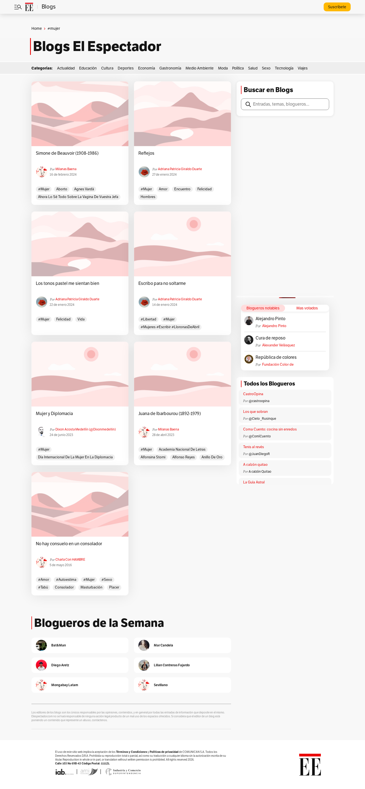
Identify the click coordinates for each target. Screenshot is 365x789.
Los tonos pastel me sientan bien (67, 283)
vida (81, 319)
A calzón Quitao (260, 472)
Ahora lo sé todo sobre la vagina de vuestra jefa (78, 197)
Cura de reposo (270, 338)
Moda (223, 68)
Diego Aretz (60, 665)
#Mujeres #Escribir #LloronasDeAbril (170, 327)
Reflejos (146, 153)
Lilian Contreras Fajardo (172, 665)
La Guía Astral (254, 482)
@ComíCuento (260, 436)
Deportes (126, 68)
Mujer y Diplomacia (54, 413)
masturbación (91, 587)
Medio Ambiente (200, 68)
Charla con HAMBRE (70, 559)
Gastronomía (170, 68)
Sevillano (161, 685)
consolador (64, 587)
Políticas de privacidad (164, 752)
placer (114, 587)
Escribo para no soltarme (162, 283)
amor (163, 189)
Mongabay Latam (64, 685)
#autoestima (66, 579)
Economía (146, 68)
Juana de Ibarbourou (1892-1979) (169, 413)
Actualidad (66, 68)
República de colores (276, 357)
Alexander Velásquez (278, 345)
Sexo (266, 68)
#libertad (148, 319)
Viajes (303, 68)
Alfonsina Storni (153, 457)
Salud (252, 68)
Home (36, 28)
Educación (88, 68)
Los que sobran (255, 412)
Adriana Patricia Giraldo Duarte (180, 169)
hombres (148, 197)
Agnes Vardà (84, 189)
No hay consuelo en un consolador (69, 544)
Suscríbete (337, 7)
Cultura (107, 68)
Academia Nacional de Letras (182, 449)
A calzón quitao (255, 464)
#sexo (106, 579)
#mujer (43, 189)
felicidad (204, 189)
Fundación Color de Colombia (278, 364)
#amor (43, 579)
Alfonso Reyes (183, 457)
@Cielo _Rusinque (262, 419)
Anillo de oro (212, 457)
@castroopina (259, 401)
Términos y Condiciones (131, 752)
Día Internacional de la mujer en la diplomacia (75, 457)
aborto (61, 189)
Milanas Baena (65, 169)
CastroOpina (253, 394)
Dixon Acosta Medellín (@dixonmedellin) (85, 429)
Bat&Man (58, 645)
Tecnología (284, 68)
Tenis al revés (253, 447)
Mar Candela (163, 645)
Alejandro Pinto (270, 319)
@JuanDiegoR (259, 454)
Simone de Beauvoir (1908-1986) (67, 153)
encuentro (182, 189)
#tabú (43, 587)
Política (238, 68)
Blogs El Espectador (97, 46)
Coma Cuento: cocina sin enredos (270, 429)
